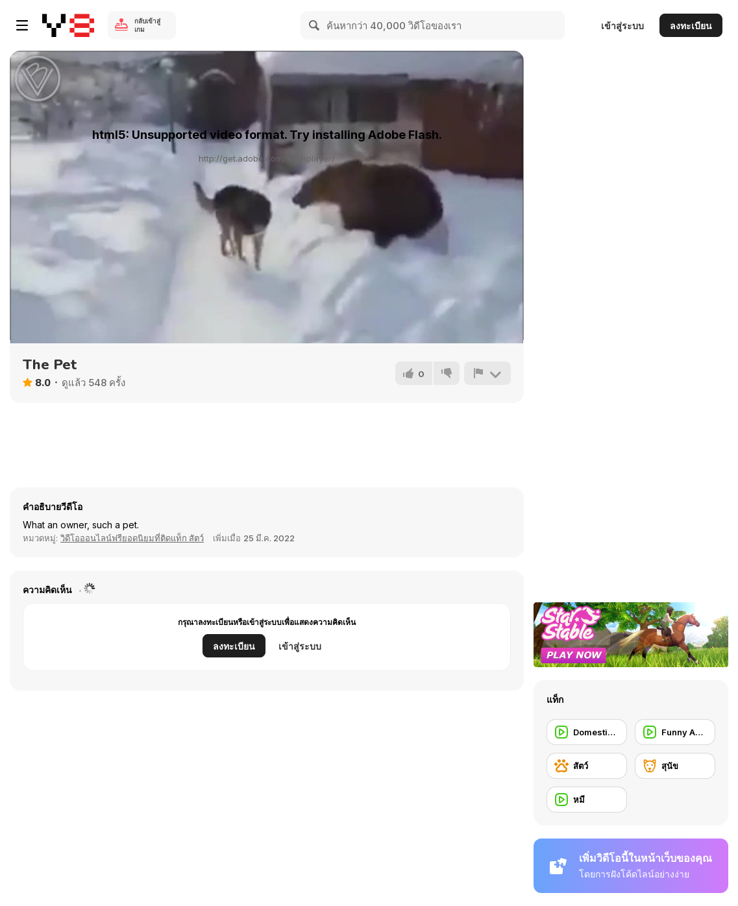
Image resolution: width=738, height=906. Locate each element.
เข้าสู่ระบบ (622, 25)
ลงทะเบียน (691, 25)
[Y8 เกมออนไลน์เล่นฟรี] (68, 25)
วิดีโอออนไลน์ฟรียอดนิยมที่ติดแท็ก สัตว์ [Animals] (132, 538)
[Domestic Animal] (587, 732)
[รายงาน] (487, 373)
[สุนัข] (675, 766)
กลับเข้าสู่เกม (147, 25)
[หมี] (587, 800)
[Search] (315, 25)
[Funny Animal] (675, 732)
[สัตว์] (587, 766)
